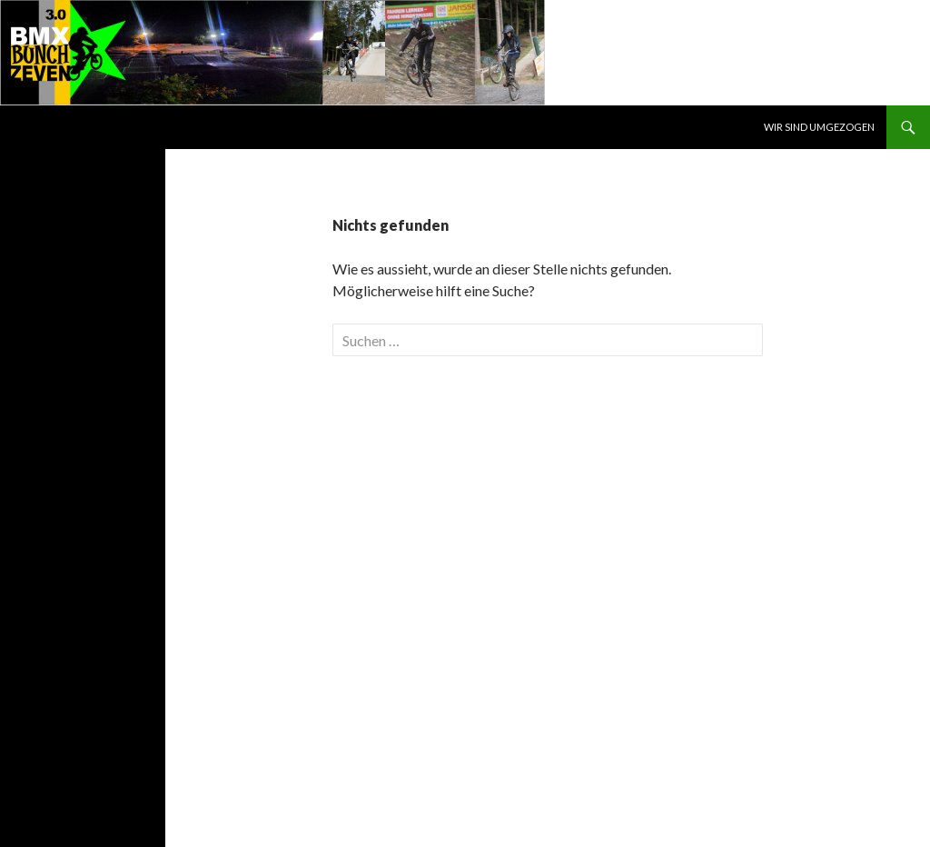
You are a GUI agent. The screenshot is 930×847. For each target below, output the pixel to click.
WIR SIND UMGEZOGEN (819, 127)
